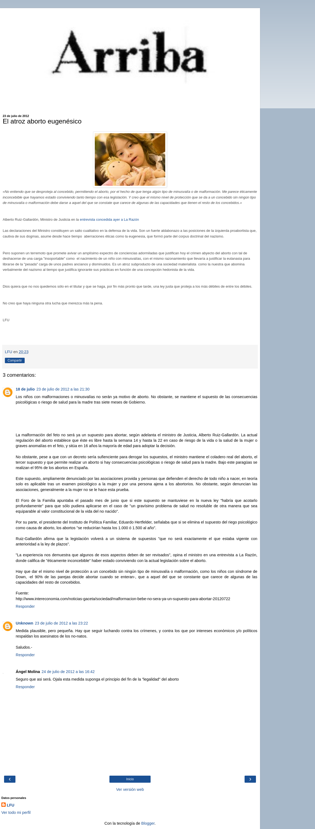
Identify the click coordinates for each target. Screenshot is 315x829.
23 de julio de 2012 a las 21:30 (62, 389)
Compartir (15, 360)
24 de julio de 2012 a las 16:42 (68, 671)
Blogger (148, 823)
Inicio (130, 779)
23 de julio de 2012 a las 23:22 (61, 623)
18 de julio (25, 389)
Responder (25, 606)
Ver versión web (130, 789)
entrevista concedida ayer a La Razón (109, 219)
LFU (10, 805)
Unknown (24, 623)
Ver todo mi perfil (16, 812)
